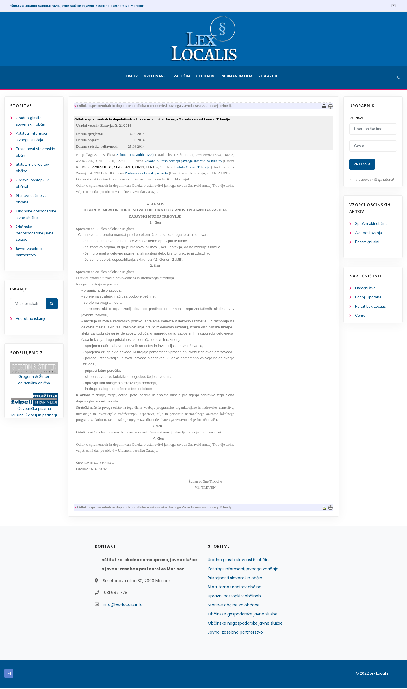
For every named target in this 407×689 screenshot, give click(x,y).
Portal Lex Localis (371, 307)
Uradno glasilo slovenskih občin (238, 561)
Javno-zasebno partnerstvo (235, 633)
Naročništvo (365, 289)
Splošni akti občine (372, 224)
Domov (130, 77)
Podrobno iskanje (31, 323)
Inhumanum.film (237, 77)
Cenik (360, 317)
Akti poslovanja (369, 233)
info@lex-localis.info (123, 606)
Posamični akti (367, 242)
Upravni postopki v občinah (234, 597)
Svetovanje (156, 77)
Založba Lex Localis (195, 77)
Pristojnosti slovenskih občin (235, 579)
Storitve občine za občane (234, 606)
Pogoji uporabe (368, 298)
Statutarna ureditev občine (234, 588)
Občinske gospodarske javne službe (243, 615)
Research (269, 77)
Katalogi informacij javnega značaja (243, 570)
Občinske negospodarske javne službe (35, 236)
